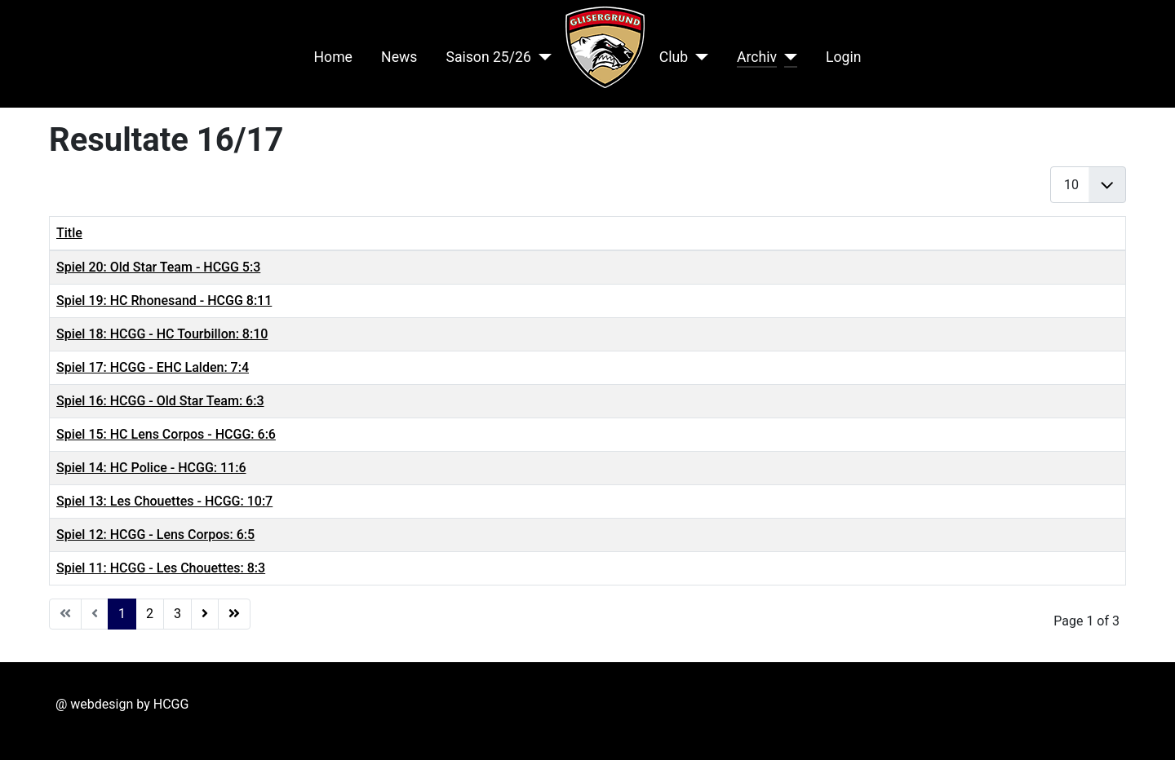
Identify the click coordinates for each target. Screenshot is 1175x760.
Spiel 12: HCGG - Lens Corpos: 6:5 (155, 534)
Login (843, 57)
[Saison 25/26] (541, 57)
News (399, 57)
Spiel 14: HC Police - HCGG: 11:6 (151, 467)
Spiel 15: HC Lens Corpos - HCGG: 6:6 (166, 434)
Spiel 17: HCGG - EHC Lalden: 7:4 (152, 367)
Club (673, 57)
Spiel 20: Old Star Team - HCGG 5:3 (158, 267)
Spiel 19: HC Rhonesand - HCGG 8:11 (164, 300)
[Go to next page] (205, 614)
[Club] (698, 57)
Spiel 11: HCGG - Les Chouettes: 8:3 (160, 568)
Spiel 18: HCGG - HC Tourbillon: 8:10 (162, 334)
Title (69, 233)
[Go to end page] (234, 614)
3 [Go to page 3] (177, 613)
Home (333, 57)
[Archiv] (787, 57)
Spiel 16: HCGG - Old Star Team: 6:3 (160, 401)
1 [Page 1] (122, 613)
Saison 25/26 (488, 57)
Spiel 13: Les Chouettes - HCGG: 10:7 (164, 501)
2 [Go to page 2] (149, 613)
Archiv (757, 57)
